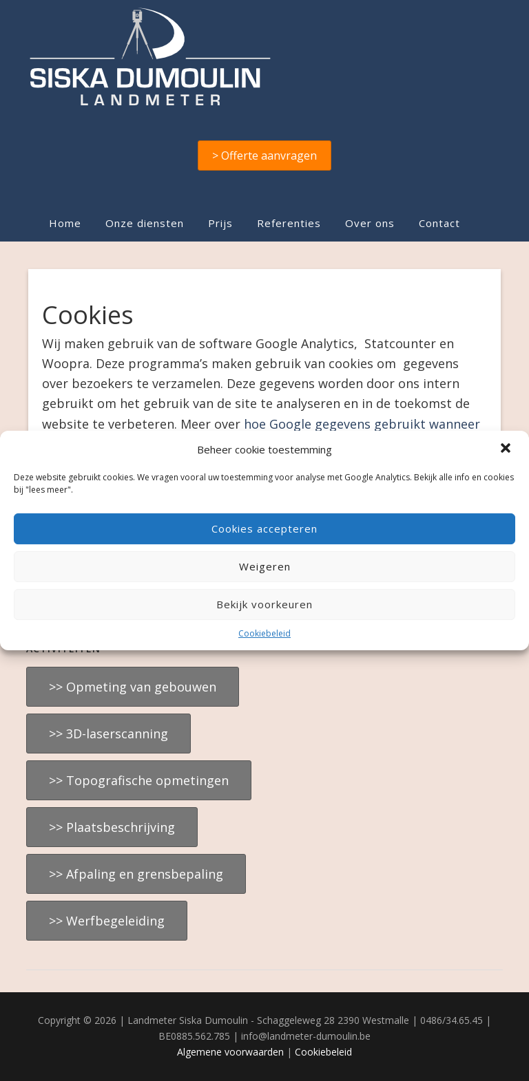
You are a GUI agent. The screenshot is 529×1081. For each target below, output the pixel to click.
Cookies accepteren (264, 528)
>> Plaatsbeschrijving (112, 827)
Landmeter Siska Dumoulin (264, 56)
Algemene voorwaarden (230, 1051)
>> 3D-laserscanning (108, 733)
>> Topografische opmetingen (139, 780)
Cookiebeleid (264, 633)
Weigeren (265, 566)
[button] (507, 449)
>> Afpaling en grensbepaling (136, 874)
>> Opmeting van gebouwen (132, 686)
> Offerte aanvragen (264, 155)
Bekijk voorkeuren (264, 604)
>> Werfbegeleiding (107, 920)
